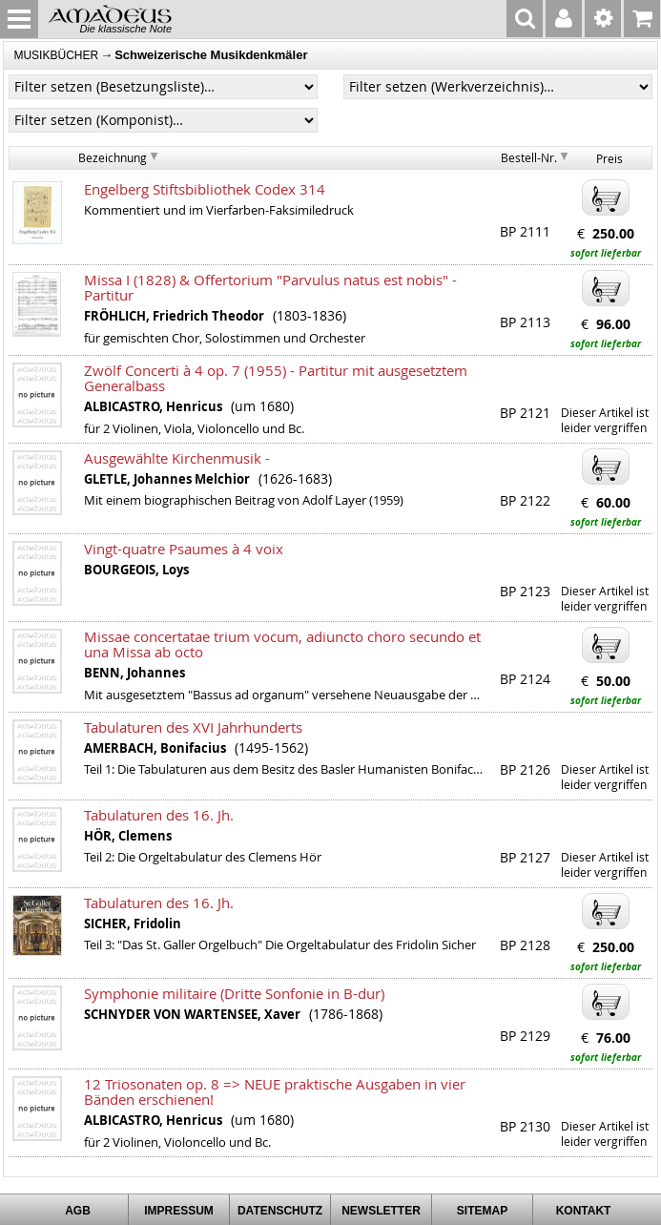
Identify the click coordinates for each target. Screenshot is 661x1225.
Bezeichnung (112, 157)
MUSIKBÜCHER (55, 55)
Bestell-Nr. (529, 157)
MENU (19, 19)
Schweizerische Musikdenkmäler (210, 55)
